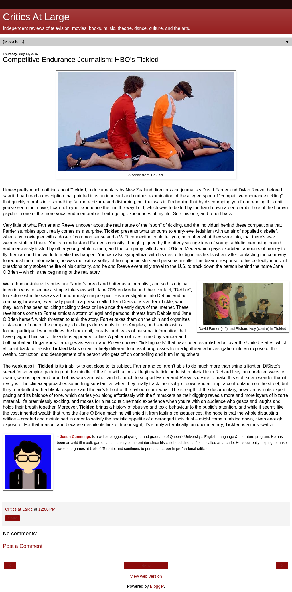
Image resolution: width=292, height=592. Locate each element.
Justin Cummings (75, 436)
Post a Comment (22, 546)
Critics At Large (36, 16)
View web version (146, 576)
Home (146, 565)
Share (12, 518)
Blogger (157, 586)
